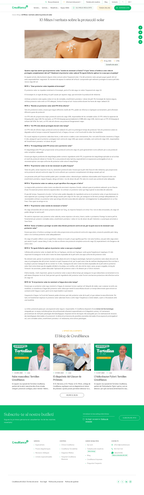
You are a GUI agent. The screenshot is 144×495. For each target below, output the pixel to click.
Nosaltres (54, 8)
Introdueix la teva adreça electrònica (96, 414)
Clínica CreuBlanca (67, 445)
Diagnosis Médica (67, 453)
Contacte (115, 2)
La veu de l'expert (20, 346)
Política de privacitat (56, 482)
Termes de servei (32, 482)
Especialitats (39, 445)
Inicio (14, 15)
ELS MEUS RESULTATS (82, 8)
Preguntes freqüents (94, 463)
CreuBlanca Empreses (94, 459)
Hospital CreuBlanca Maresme (68, 458)
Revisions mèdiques (42, 453)
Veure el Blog (72, 395)
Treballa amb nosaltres (93, 2)
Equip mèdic (65, 8)
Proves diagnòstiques (42, 449)
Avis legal (43, 482)
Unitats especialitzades (43, 457)
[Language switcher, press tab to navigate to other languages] (129, 2)
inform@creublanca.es (122, 445)
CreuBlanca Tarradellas (69, 449)
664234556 (118, 453)
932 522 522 (118, 449)
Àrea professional (52, 2)
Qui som (90, 445)
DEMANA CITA (122, 8)
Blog (105, 2)
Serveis (37, 8)
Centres (45, 8)
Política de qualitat (71, 482)
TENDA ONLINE (104, 8)
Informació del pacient (72, 2)
